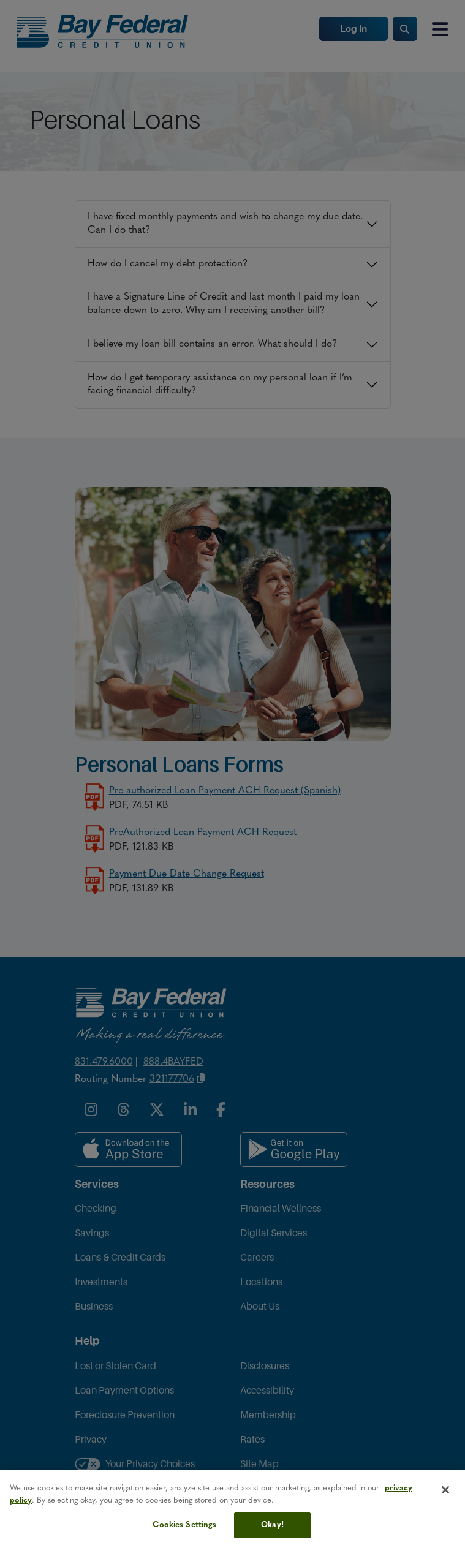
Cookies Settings (184, 1525)
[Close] (445, 1489)
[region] (232, 1509)
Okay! (272, 1525)
